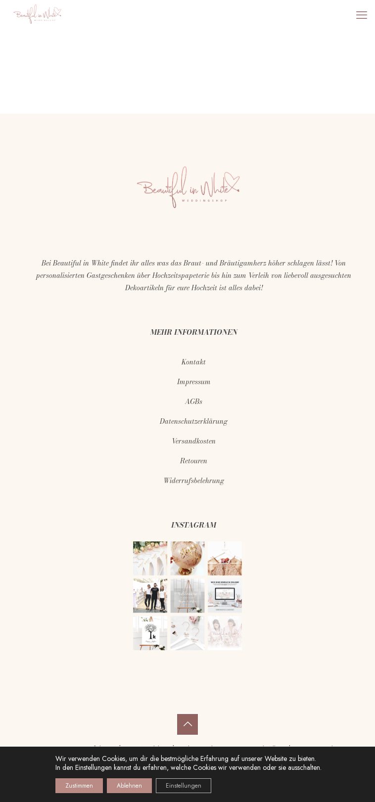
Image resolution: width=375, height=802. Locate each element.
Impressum (194, 381)
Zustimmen (79, 785)
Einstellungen (93, 767)
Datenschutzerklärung (194, 421)
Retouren (193, 460)
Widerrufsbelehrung (193, 480)
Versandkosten (194, 441)
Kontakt (194, 361)
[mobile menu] (361, 14)
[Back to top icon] (187, 724)
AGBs (193, 401)
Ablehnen (129, 785)
